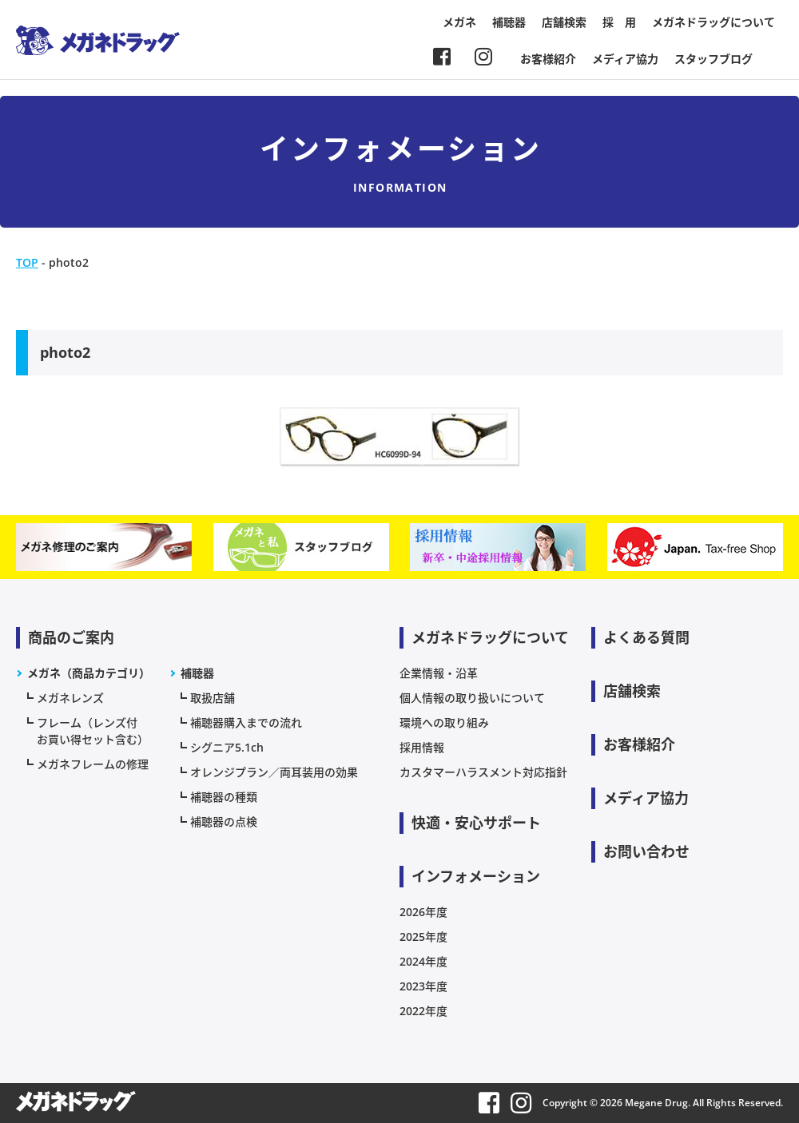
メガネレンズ (70, 697)
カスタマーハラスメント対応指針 (483, 772)
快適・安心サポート (476, 822)
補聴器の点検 (223, 821)
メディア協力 (625, 58)
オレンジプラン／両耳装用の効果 (274, 772)
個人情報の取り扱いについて (472, 697)
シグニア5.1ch (227, 747)
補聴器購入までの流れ (246, 722)
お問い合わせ (646, 851)
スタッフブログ (713, 58)
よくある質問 (646, 637)
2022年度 (423, 1010)
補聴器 (509, 22)
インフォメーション (475, 876)
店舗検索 (564, 22)
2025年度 (423, 936)
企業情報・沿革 (439, 673)
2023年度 (423, 986)
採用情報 (422, 747)
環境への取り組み (444, 722)
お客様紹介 (548, 58)
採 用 (619, 22)
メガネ (459, 22)
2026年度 (423, 911)
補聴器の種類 (223, 796)
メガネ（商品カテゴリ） (88, 673)
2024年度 (423, 961)
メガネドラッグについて (713, 22)
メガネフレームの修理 (93, 764)
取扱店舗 (212, 697)
